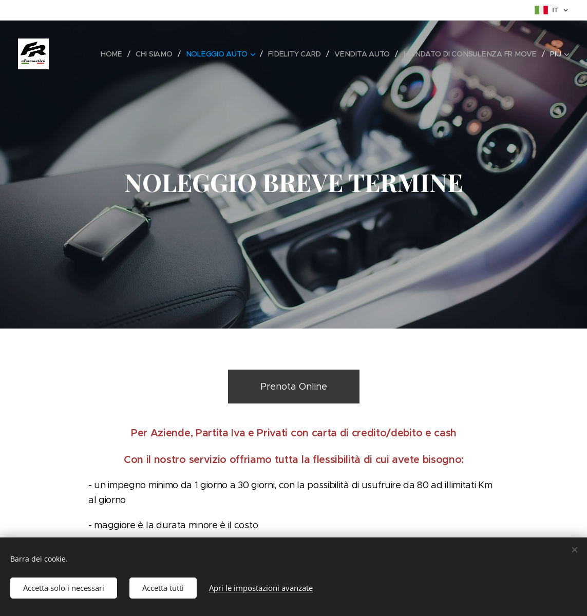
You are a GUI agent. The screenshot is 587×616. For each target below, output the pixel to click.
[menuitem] (115, 54)
